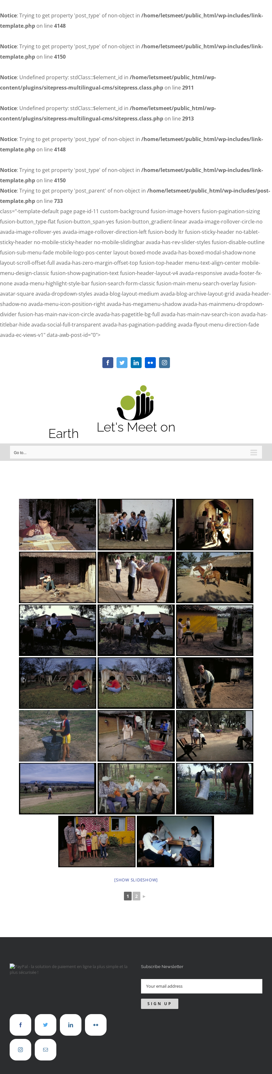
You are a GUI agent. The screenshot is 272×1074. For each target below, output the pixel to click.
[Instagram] (20, 1049)
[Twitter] (45, 1025)
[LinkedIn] (70, 1025)
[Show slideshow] (136, 880)
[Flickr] (96, 1025)
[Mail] (45, 1049)
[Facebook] (20, 1025)
